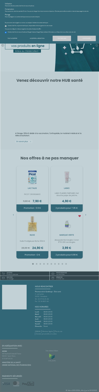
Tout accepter (12, 38)
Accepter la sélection (37, 38)
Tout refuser (62, 38)
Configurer (87, 38)
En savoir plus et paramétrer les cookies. (14, 20)
